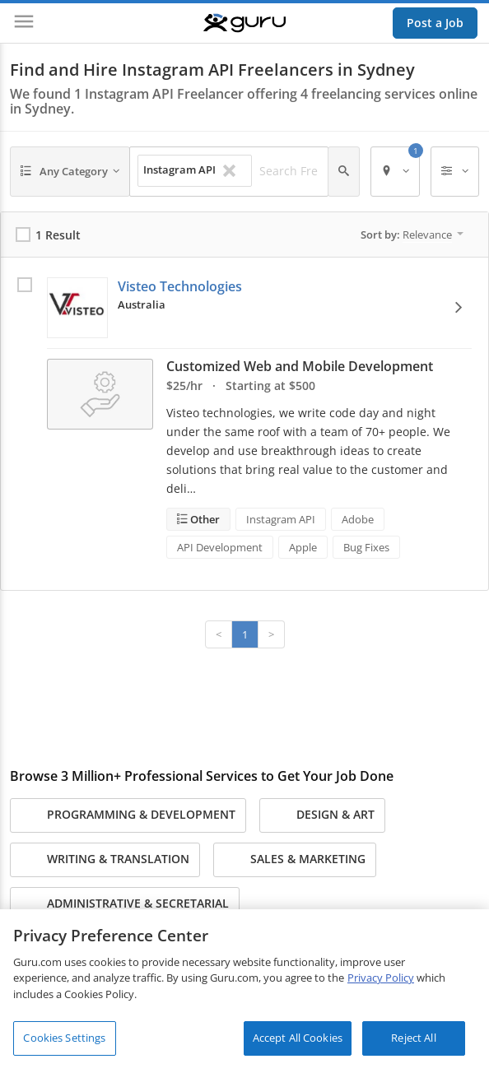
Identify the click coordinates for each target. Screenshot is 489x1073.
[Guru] (244, 23)
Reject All (413, 1037)
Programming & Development (128, 815)
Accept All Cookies (297, 1037)
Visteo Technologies (180, 286)
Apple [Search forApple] (303, 547)
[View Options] (458, 307)
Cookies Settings (64, 1037)
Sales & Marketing (295, 859)
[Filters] (455, 171)
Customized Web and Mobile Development (299, 366)
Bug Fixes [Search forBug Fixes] (366, 547)
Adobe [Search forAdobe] (358, 519)
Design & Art (322, 815)
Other (204, 519)
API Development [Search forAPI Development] (220, 547)
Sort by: (412, 234)
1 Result (58, 235)
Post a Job (435, 22)
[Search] (344, 171)
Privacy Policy (380, 977)
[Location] (395, 171)
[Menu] (24, 23)
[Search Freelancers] (289, 171)
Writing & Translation (105, 859)
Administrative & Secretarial (125, 904)
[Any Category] (70, 171)
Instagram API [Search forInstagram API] (280, 519)
